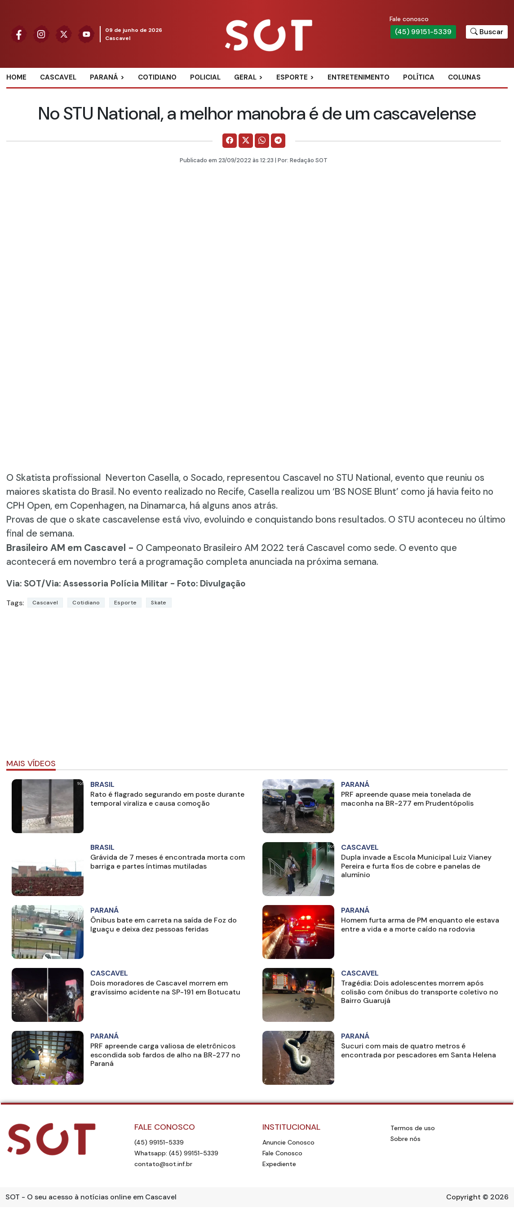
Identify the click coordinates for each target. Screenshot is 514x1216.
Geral (245, 77)
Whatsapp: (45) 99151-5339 (176, 1153)
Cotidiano (157, 77)
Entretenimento (359, 77)
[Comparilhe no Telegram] (278, 140)
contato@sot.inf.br (163, 1164)
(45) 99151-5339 (423, 31)
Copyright (463, 1197)
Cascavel (58, 77)
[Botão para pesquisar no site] (487, 32)
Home (16, 77)
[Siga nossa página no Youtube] (86, 33)
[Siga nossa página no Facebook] (19, 33)
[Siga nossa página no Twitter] (64, 33)
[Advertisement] (257, 687)
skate (159, 602)
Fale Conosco (282, 1153)
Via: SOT (23, 583)
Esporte (292, 77)
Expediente (279, 1164)
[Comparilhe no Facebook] (229, 140)
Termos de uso (412, 1128)
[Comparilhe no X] (246, 140)
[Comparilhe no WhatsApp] (262, 140)
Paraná (104, 77)
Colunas (464, 77)
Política (418, 77)
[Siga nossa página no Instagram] (41, 33)
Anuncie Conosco (288, 1142)
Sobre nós (405, 1139)
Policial (205, 77)
